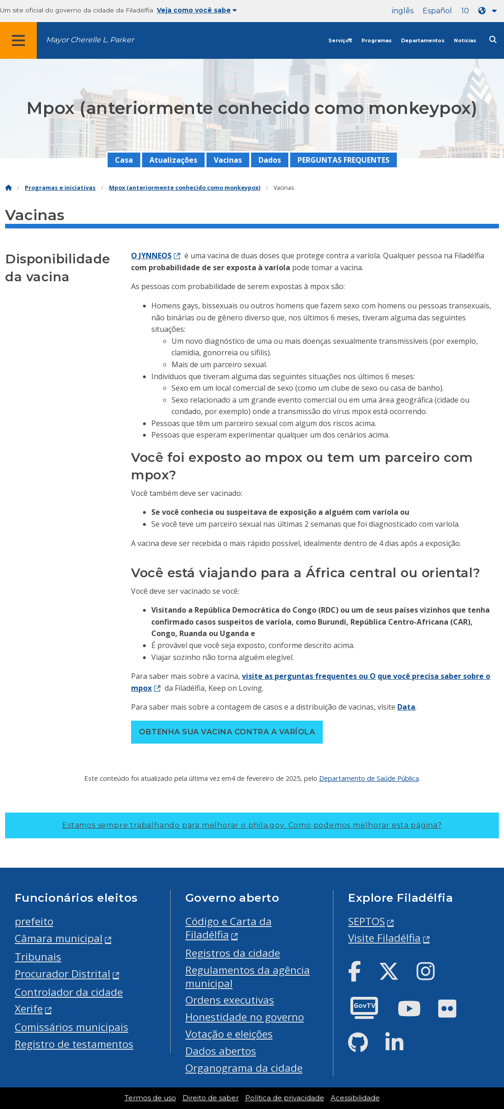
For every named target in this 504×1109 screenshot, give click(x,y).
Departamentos (423, 41)
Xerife (29, 1008)
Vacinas (228, 160)
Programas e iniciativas (60, 188)
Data (406, 707)
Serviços (340, 41)
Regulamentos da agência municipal (247, 976)
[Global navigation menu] (18, 40)
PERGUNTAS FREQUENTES (343, 160)
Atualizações (173, 160)
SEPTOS (366, 921)
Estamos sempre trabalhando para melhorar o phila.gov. (251, 825)
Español (437, 10)
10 (465, 10)
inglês (402, 10)
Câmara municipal (59, 938)
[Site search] (493, 39)
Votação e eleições (229, 1034)
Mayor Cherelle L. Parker (90, 39)
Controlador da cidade (69, 992)
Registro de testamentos (74, 1044)
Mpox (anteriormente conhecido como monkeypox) (184, 188)
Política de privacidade (284, 1098)
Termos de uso (150, 1098)
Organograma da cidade (244, 1068)
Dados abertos (220, 1051)
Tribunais (38, 957)
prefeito (34, 921)
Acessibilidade (355, 1098)
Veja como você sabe (197, 10)
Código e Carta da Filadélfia (228, 928)
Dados (269, 160)
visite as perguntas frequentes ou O (309, 676)
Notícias (465, 41)
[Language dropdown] (489, 10)
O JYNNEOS (151, 255)
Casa (124, 160)
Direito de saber (211, 1098)
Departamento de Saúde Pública (369, 778)
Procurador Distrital (62, 974)
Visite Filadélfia (384, 938)
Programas (376, 41)
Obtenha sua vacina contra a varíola (227, 732)
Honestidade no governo (244, 1017)
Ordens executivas (229, 1000)
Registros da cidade (232, 953)
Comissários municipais (71, 1027)
